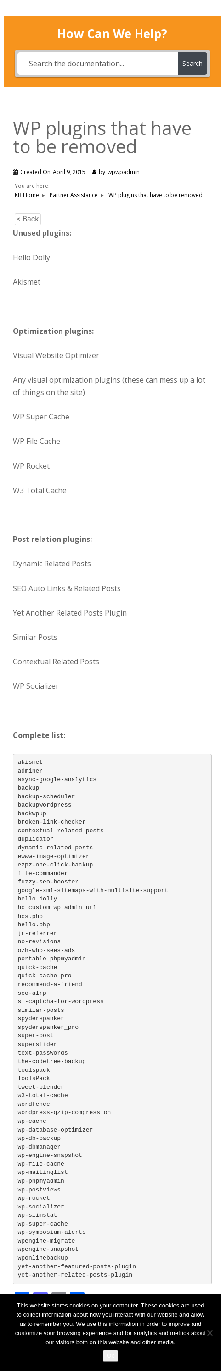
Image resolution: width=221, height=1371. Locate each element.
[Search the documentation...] (97, 63)
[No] (209, 1332)
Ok (110, 1355)
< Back (28, 219)
